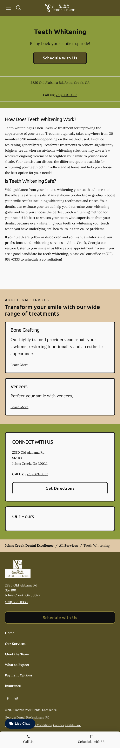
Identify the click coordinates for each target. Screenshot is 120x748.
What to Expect (17, 665)
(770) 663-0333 (66, 95)
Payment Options (18, 675)
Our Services (15, 644)
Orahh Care (73, 725)
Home (9, 633)
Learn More (19, 365)
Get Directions (60, 488)
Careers (58, 725)
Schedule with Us (60, 57)
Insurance (13, 686)
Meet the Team (17, 654)
